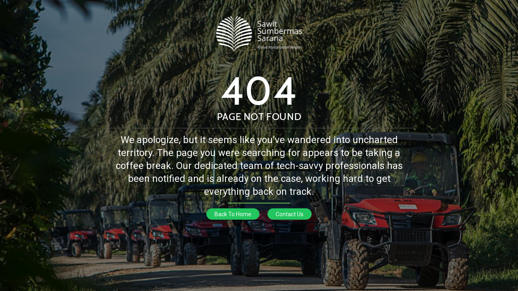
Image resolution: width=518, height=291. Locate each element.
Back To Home (232, 214)
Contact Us (290, 214)
